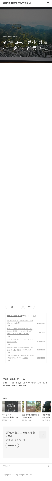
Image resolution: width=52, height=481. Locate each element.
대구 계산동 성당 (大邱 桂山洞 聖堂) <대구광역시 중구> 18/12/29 (20, 356)
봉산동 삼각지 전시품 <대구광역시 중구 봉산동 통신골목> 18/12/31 (20, 348)
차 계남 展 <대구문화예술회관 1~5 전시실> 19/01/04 (20, 322)
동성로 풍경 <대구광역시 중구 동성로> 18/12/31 (20, 340)
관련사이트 (6, 466)
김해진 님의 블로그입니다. (15, 440)
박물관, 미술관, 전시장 (14, 316)
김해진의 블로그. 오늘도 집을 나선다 (18, 3)
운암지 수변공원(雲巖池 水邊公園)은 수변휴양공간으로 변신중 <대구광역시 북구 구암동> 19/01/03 (20, 331)
